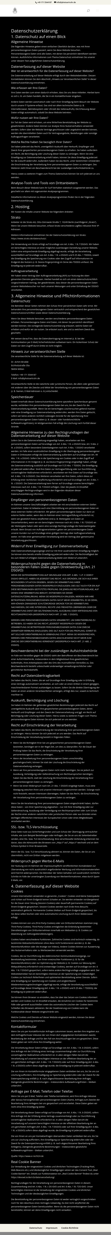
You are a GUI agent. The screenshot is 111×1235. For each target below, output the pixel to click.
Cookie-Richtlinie (69, 1227)
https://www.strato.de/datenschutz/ (28, 238)
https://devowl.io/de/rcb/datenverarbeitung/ (33, 1177)
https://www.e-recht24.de (30, 1156)
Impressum (51, 1227)
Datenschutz (35, 1227)
